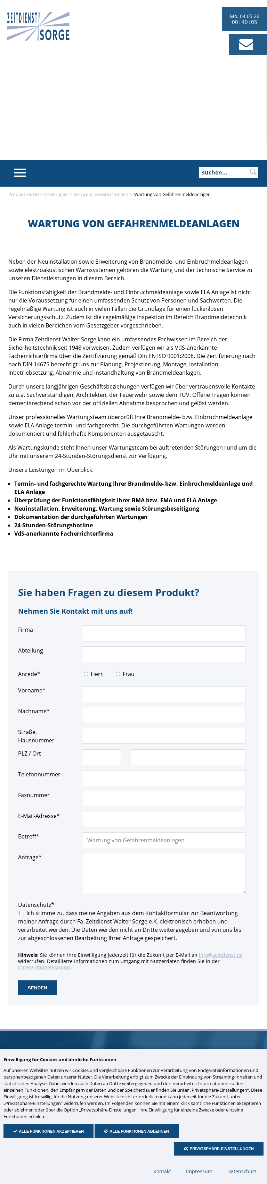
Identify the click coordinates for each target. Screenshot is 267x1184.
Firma (25, 629)
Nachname (34, 711)
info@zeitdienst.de (221, 955)
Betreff (31, 836)
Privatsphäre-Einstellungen (222, 1149)
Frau (129, 674)
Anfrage (31, 857)
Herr (97, 674)
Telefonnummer (39, 774)
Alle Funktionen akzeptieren (51, 1131)
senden (37, 987)
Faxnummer (34, 795)
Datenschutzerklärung (44, 967)
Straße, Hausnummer (36, 736)
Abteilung (30, 650)
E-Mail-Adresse (39, 816)
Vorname (32, 690)
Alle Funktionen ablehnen (139, 1131)
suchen (253, 172)
